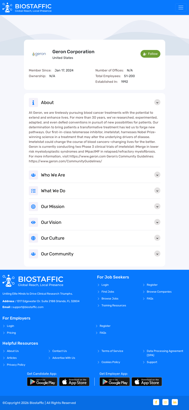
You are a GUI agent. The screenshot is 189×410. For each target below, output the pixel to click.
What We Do (100, 190)
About (100, 102)
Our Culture (100, 238)
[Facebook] (156, 402)
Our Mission (100, 206)
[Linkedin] (175, 402)
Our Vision (100, 222)
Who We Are (100, 175)
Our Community (100, 254)
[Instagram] (165, 402)
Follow (150, 54)
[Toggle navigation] (181, 7)
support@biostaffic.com (27, 307)
